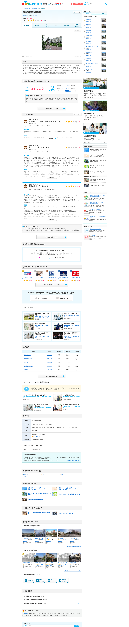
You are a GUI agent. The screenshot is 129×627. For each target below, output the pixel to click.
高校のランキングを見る (95, 229)
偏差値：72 (72, 565)
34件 (66, 539)
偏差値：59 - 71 (49, 565)
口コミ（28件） (46, 25)
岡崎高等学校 (89, 42)
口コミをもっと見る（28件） (52, 237)
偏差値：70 (88, 38)
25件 (30, 539)
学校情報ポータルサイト (53, 3)
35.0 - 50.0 (49, 362)
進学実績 (66, 25)
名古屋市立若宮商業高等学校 (42, 538)
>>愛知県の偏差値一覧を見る (74, 546)
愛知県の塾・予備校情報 (95, 209)
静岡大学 (26, 369)
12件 (54, 539)
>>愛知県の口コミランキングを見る (72, 571)
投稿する (78, 30)
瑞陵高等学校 (38, 562)
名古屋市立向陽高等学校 (92, 46)
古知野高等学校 (73, 538)
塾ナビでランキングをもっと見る (52, 284)
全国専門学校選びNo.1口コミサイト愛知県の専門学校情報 (98, 196)
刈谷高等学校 (89, 58)
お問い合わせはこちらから (72, 460)
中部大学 (26, 362)
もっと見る (103, 74)
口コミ (62, 474)
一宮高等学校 (89, 52)
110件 (42, 564)
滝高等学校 (88, 30)
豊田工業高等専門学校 (63, 562)
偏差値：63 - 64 (61, 565)
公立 (33, 15)
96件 (54, 564)
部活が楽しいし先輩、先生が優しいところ (44, 121)
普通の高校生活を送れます (38, 186)
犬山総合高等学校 (62, 538)
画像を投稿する (64, 298)
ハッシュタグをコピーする (57, 257)
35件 (42, 539)
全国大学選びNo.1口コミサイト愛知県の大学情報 (97, 203)
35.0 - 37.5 (49, 358)
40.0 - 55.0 (49, 355)
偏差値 (37, 25)
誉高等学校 (49, 538)
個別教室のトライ (38, 277)
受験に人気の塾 (76, 25)
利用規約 (26, 613)
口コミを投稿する (42, 298)
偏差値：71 (88, 27)
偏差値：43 (25, 541)
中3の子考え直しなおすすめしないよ (42, 147)
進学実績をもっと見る (51, 376)
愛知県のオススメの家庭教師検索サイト (98, 217)
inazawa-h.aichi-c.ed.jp (29, 56)
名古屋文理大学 (28, 358)
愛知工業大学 (27, 355)
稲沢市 (27, 15)
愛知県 (24, 15)
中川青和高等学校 (27, 538)
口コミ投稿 (78, 12)
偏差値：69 (88, 55)
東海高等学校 (73, 562)
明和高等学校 (89, 35)
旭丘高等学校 (49, 562)
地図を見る (36, 436)
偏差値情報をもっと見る (52, 108)
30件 (66, 564)
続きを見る (51, 138)
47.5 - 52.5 (49, 369)
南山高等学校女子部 (27, 562)
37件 (77, 539)
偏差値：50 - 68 (37, 565)
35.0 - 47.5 (49, 366)
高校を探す (92, 235)
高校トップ (27, 25)
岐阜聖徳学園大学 (28, 366)
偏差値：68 (88, 60)
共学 (36, 15)
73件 (77, 564)
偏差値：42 (60, 541)
